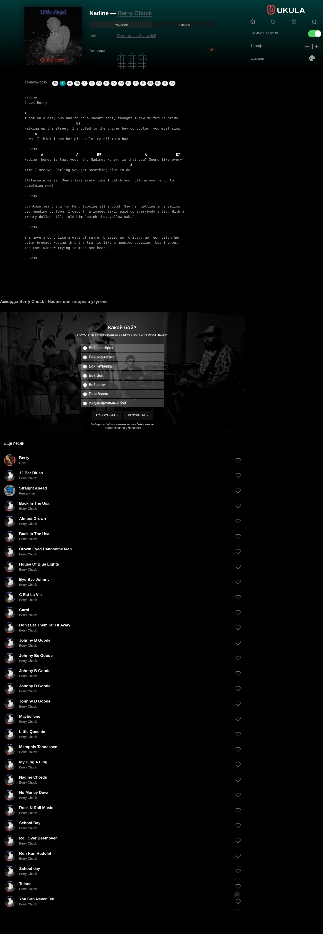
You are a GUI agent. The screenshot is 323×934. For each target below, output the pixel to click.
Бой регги (97, 385)
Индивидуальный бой (107, 403)
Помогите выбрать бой (136, 36)
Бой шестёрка (101, 348)
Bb (77, 83)
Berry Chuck (135, 13)
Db (106, 83)
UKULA (291, 10)
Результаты (138, 415)
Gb (158, 83)
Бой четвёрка (100, 366)
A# (69, 83)
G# (172, 83)
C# (99, 83)
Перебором (99, 394)
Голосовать (107, 415)
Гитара (184, 25)
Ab (55, 83)
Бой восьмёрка (102, 357)
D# (121, 83)
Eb (128, 83)
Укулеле (121, 25)
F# (150, 83)
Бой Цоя (96, 375)
